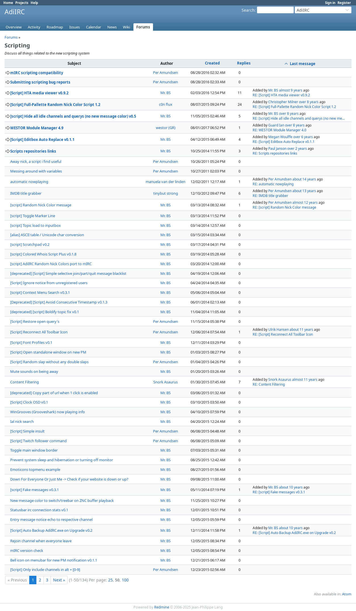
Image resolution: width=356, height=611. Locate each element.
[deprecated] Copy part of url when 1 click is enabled (54, 392)
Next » (59, 580)
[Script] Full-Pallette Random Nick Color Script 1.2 (55, 104)
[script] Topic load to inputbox (35, 225)
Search (248, 10)
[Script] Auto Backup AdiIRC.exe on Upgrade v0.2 (51, 530)
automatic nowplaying (29, 181)
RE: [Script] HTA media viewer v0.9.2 (281, 95)
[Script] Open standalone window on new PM (48, 352)
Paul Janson (277, 148)
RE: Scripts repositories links (275, 153)
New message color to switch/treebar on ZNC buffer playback (62, 500)
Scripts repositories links (33, 151)
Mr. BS (165, 92)
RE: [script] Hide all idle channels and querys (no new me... (299, 118)
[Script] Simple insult (27, 431)
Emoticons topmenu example (35, 469)
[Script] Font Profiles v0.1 (31, 342)
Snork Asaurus (165, 382)
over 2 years (297, 148)
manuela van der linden (165, 181)
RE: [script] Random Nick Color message (284, 207)
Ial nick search (22, 421)
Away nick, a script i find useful (35, 161)
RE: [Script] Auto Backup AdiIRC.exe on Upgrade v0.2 (294, 532)
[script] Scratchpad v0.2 (29, 244)
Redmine (161, 607)
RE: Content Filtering (269, 384)
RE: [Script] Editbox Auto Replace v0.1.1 (284, 141)
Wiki (126, 27)
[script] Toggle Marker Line (32, 215)
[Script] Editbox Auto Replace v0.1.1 (42, 139)
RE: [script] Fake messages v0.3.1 (279, 492)
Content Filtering (24, 382)
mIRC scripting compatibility (36, 72)
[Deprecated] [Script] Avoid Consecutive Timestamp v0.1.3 (58, 302)
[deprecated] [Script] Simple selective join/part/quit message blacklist (68, 273)
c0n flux (165, 104)
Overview (14, 27)
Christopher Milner (283, 101)
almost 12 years (305, 202)
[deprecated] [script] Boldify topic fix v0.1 (44, 311)
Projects (21, 3)
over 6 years (303, 136)
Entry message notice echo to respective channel (51, 519)
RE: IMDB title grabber (270, 195)
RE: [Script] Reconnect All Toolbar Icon (283, 334)
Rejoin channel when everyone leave (41, 540)
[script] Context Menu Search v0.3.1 (40, 292)
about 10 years (291, 487)
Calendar (93, 27)
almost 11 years (304, 379)
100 (125, 580)
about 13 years (304, 190)
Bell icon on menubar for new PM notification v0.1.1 (53, 560)
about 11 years (301, 329)
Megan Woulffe (280, 136)
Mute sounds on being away (34, 371)
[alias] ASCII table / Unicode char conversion (47, 234)
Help (34, 3)
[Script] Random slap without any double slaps (49, 361)
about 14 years (304, 179)
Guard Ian (276, 125)
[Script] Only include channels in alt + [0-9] (45, 569)
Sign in (330, 3)
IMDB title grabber (25, 193)
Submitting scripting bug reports (40, 82)
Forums (143, 27)
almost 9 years (290, 90)
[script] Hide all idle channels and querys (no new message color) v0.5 (73, 116)
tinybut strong (165, 193)
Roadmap (55, 27)
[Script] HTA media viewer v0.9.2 (39, 92)
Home (8, 3)
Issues (74, 27)
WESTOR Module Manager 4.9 (36, 127)
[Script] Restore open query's (34, 321)
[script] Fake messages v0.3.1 (34, 489)
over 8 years (309, 101)
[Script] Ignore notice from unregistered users (48, 282)
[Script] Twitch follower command (38, 440)
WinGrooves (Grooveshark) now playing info (47, 411)
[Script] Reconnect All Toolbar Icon (39, 331)
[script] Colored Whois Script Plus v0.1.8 (43, 254)
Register (344, 3)
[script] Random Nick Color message (40, 204)
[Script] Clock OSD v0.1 (29, 402)
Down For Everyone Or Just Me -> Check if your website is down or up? (69, 479)
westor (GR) (165, 127)
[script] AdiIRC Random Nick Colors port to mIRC (51, 263)
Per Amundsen (165, 72)
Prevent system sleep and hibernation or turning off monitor (61, 459)
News (112, 27)
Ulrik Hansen (278, 329)
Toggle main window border (34, 450)
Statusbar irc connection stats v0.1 (39, 509)
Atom (346, 594)
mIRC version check (26, 550)
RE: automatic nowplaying (273, 184)
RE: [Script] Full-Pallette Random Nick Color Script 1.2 (294, 106)
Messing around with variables (36, 171)
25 (110, 580)
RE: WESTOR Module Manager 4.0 (279, 130)
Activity (34, 27)
